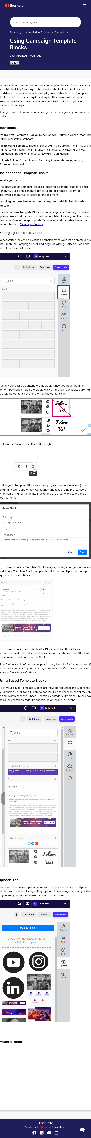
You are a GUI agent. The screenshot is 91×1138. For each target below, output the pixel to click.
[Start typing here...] (33, 22)
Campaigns (62, 32)
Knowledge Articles (38, 32)
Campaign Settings (31, 224)
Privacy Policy (45, 1122)
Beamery (15, 32)
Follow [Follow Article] (14, 62)
